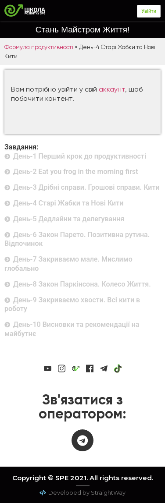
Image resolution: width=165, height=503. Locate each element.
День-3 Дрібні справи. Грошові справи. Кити (86, 187)
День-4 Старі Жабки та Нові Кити (68, 203)
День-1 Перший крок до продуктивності (79, 156)
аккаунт (112, 89)
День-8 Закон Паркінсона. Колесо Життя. (82, 284)
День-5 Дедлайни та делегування (68, 219)
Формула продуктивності (38, 46)
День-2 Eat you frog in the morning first (75, 171)
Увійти (148, 11)
